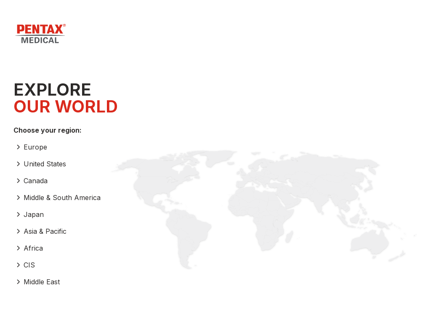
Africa (28, 248)
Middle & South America (57, 197)
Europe (30, 147)
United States (39, 164)
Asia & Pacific (40, 231)
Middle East (36, 282)
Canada (30, 181)
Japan (28, 214)
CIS (24, 265)
